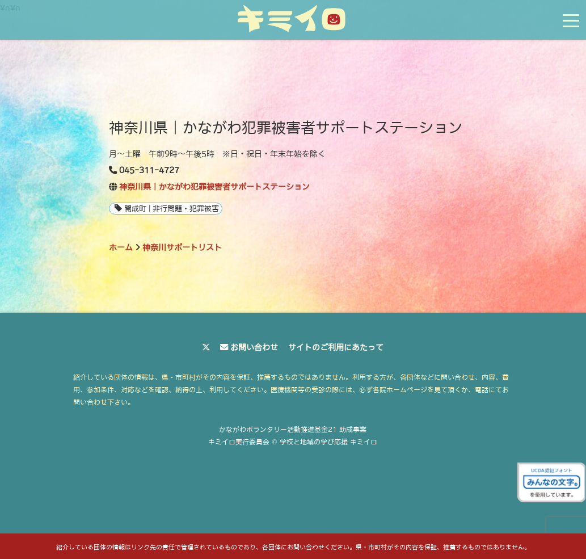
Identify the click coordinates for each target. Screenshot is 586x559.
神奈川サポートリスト (182, 247)
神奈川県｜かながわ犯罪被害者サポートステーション (214, 187)
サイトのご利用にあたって (335, 347)
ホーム (121, 247)
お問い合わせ (254, 347)
